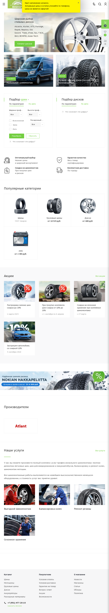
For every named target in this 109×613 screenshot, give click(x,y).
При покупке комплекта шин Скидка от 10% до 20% (53, 308)
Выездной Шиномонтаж (17, 508)
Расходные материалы (14, 597)
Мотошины (9, 583)
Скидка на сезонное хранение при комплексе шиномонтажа (89, 308)
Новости (78, 579)
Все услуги (100, 450)
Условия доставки (47, 583)
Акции (42, 593)
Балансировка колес (50, 508)
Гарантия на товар (47, 586)
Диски (88, 218)
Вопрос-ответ (45, 590)
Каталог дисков (24, 44)
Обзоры (77, 590)
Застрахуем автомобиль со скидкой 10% (18, 347)
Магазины (78, 583)
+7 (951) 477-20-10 (17, 602)
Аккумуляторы (10, 593)
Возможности (45, 597)
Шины (21, 218)
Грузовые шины (54, 218)
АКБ (21, 251)
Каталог (8, 574)
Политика (78, 593)
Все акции (100, 276)
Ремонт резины (82, 508)
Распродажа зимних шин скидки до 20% (19, 306)
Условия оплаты (46, 579)
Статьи (77, 586)
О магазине (79, 574)
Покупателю (45, 574)
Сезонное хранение (15, 539)
